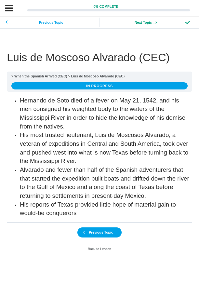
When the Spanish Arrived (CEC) (40, 76)
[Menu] (9, 8)
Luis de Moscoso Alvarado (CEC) (98, 76)
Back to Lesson (99, 249)
